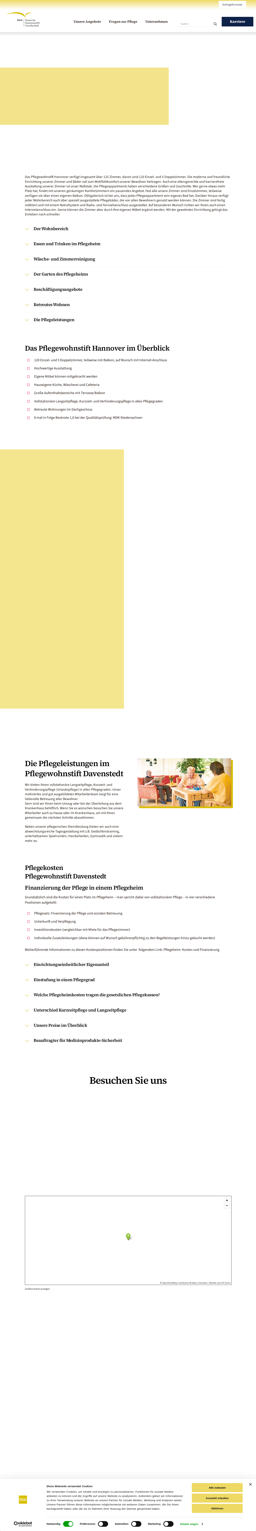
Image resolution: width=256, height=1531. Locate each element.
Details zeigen (189, 1523)
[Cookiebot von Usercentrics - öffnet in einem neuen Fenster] (23, 1524)
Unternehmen (156, 21)
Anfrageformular (232, 5)
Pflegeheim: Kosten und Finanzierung (191, 949)
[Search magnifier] (215, 23)
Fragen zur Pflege (123, 21)
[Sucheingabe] (196, 23)
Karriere (237, 21)
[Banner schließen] (250, 1484)
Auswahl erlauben (217, 1498)
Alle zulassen (217, 1487)
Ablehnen (217, 1508)
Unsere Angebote (87, 21)
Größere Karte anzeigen (37, 1289)
